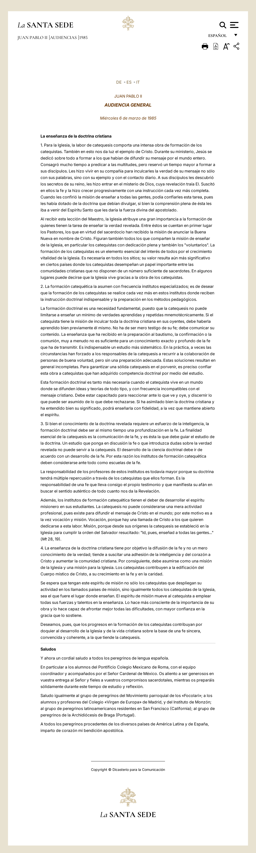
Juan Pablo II (33, 37)
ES (129, 82)
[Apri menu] (233, 25)
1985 (83, 37)
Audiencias (64, 37)
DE (119, 82)
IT (138, 82)
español (219, 37)
